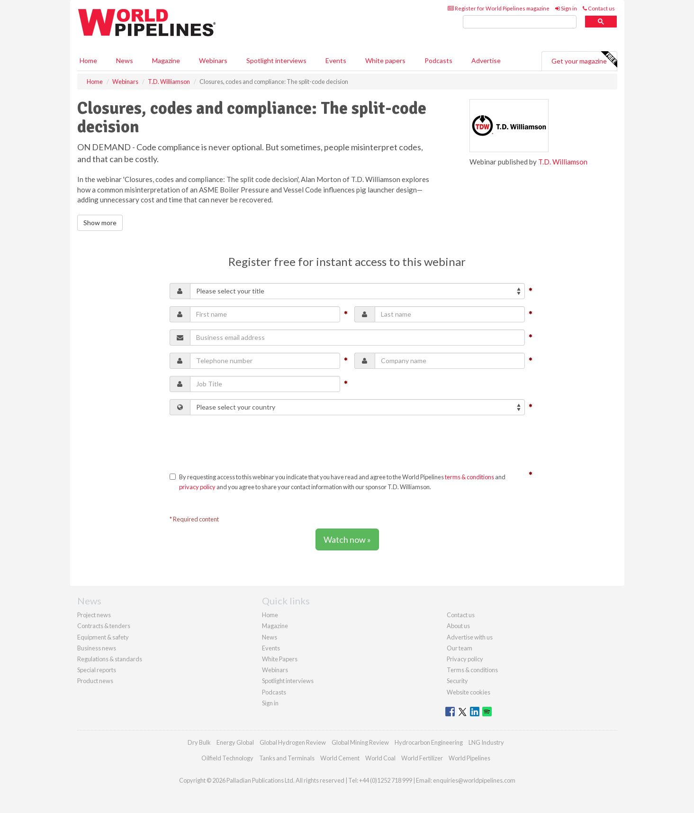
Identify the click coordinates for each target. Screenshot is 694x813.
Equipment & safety (103, 637)
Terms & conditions (472, 670)
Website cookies (468, 692)
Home (88, 60)
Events (335, 60)
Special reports (96, 670)
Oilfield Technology (227, 758)
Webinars (213, 60)
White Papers (279, 659)
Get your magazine (584, 60)
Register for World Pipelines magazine (499, 8)
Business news (96, 648)
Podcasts (438, 60)
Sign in (566, 8)
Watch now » (347, 539)
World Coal (380, 758)
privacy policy (197, 487)
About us (458, 626)
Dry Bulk (199, 742)
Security (457, 681)
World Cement (340, 758)
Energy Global (235, 742)
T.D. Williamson (562, 161)
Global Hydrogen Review (293, 742)
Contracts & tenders (103, 626)
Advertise (486, 60)
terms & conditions (469, 477)
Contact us (599, 8)
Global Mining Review (360, 742)
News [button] (124, 60)
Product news (95, 681)
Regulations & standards (109, 659)
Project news (94, 615)
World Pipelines (469, 758)
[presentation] (242, 440)
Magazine (166, 60)
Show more (100, 223)
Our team (459, 648)
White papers (385, 60)
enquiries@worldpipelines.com (474, 780)
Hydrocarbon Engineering (429, 742)
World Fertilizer (422, 758)
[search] (520, 22)
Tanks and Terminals (287, 758)
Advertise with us (470, 637)
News (269, 637)
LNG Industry (486, 742)
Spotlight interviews (276, 60)
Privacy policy (465, 659)
